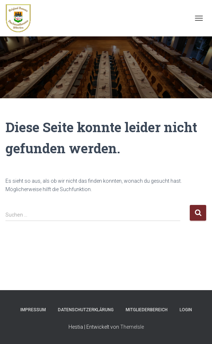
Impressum (33, 309)
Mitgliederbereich (147, 309)
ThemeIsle (132, 327)
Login (186, 309)
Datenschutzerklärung (86, 309)
